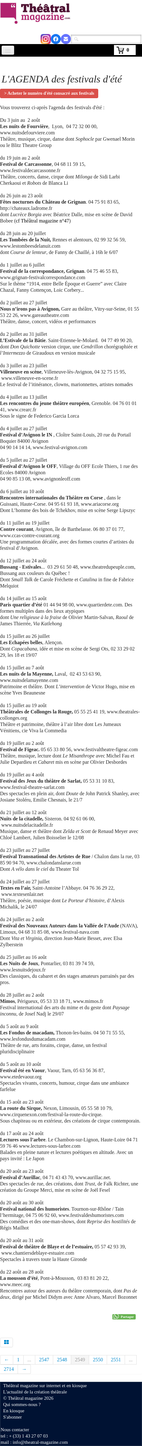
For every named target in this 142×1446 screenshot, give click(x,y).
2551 (116, 1359)
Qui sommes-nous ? (22, 1404)
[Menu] (8, 50)
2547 (44, 1359)
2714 (9, 1369)
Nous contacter (15, 1429)
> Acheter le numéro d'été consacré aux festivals (49, 93)
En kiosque (13, 1410)
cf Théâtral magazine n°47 (42, 220)
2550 (98, 1359)
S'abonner (12, 1417)
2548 (62, 1359)
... (29, 1359)
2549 (80, 1359)
